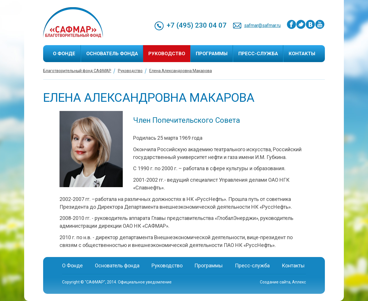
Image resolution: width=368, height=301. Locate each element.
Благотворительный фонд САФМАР (77, 70)
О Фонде (64, 53)
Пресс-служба (258, 53)
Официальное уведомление (145, 282)
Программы (211, 53)
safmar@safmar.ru (262, 25)
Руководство (166, 53)
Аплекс (299, 282)
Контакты (302, 53)
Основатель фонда (112, 53)
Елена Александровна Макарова (180, 70)
